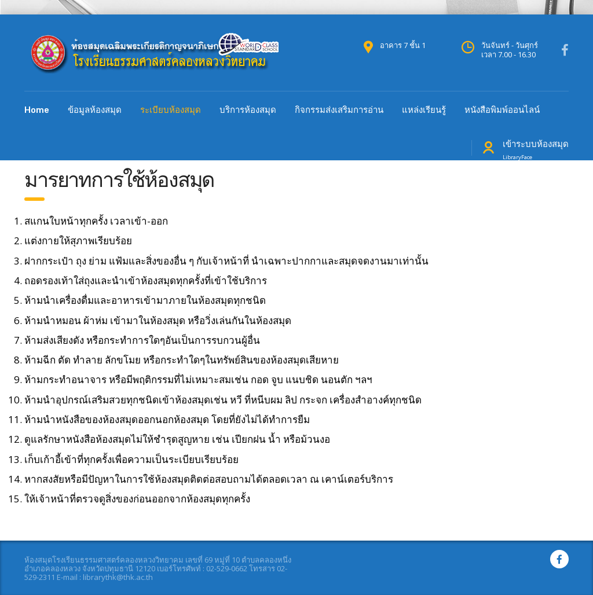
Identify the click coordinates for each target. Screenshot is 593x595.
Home (36, 110)
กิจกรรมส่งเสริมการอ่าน (339, 110)
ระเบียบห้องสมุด (170, 110)
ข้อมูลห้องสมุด (95, 110)
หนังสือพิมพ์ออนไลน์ (502, 110)
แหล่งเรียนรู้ (424, 110)
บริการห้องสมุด (247, 110)
